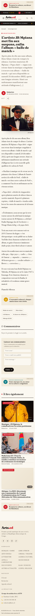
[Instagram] (12, 541)
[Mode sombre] (27, 18)
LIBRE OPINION (23, 551)
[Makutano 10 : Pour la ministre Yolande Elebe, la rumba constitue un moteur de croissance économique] (17, 443)
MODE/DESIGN (23, 560)
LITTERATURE (6, 557)
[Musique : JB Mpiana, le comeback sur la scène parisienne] (17, 411)
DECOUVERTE (6, 565)
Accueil (3, 29)
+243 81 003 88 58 (8, 600)
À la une (4, 578)
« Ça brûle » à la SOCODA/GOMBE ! (18, 23)
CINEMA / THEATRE (25, 554)
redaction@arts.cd (8, 603)
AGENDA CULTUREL (25, 557)
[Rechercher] (32, 18)
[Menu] (3, 18)
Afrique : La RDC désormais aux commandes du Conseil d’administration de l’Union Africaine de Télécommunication (15, 494)
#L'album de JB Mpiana (20, 314)
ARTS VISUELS (6, 554)
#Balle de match (7, 310)
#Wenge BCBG (7, 318)
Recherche (4, 581)
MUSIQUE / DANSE (8, 551)
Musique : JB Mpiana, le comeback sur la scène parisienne (16, 425)
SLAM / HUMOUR (24, 565)
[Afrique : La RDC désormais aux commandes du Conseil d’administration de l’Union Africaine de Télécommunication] (17, 478)
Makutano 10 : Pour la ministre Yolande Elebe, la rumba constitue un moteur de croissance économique (13, 459)
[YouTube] (7, 541)
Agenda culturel (6, 584)
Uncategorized (12, 29)
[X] (16, 541)
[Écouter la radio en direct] (26, 12)
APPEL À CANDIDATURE (6, 561)
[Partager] (8, 98)
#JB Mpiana (6, 314)
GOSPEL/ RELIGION (25, 568)
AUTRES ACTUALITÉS (9, 568)
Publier (9, 369)
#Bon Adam (19, 310)
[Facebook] (3, 541)
